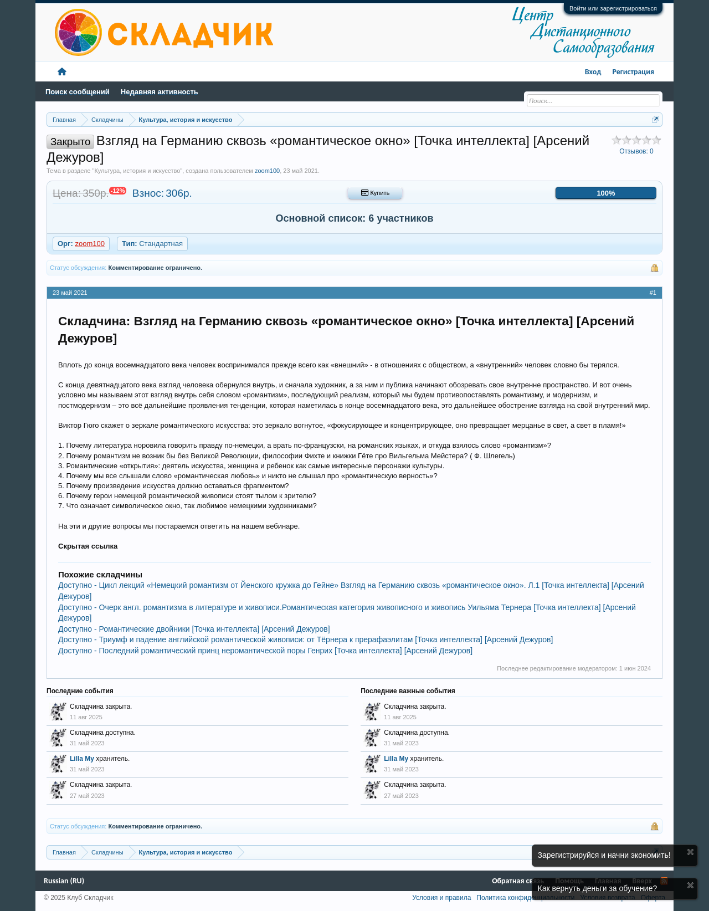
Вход (593, 71)
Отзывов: (636, 151)
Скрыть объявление (690, 852)
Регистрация (633, 71)
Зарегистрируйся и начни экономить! (604, 855)
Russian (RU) (64, 881)
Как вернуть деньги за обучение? (597, 888)
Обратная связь (518, 881)
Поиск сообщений (77, 92)
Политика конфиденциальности (525, 898)
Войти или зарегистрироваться (613, 8)
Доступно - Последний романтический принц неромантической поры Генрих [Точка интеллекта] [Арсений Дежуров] (265, 650)
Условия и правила (441, 898)
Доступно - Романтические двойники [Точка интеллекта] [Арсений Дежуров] (194, 629)
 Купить (375, 193)
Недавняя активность (159, 92)
